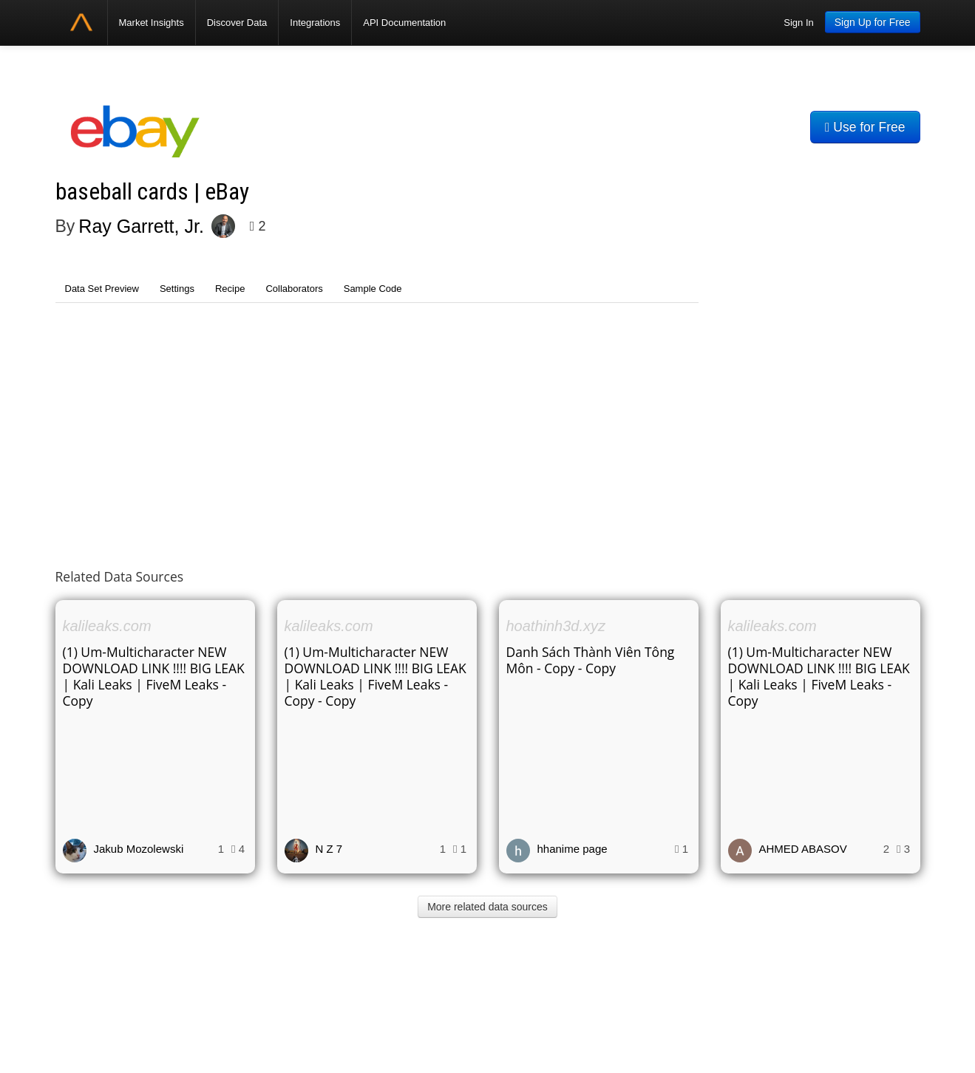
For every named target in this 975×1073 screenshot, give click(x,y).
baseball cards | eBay (152, 191)
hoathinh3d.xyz (556, 626)
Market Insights (151, 22)
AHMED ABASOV (803, 848)
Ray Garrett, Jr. (140, 226)
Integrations (315, 22)
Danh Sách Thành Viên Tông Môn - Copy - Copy (590, 660)
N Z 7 (329, 848)
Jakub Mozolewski (139, 848)
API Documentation (404, 22)
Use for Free (865, 127)
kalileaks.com (107, 626)
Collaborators (293, 288)
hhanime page (572, 848)
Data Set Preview (102, 288)
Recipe (230, 288)
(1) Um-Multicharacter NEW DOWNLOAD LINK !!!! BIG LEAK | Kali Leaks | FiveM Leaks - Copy (154, 676)
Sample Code (373, 288)
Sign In (798, 22)
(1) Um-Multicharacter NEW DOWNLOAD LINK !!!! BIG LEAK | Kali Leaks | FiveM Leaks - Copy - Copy (375, 676)
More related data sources (487, 907)
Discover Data (237, 22)
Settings (177, 288)
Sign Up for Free (873, 22)
